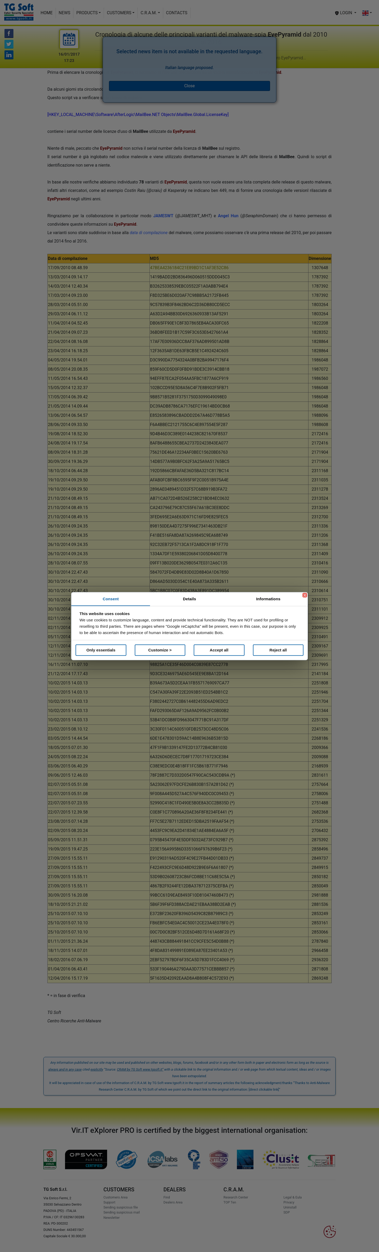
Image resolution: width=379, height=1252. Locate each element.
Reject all (278, 650)
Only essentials (100, 650)
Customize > (160, 650)
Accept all (219, 650)
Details (189, 598)
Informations (268, 598)
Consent (111, 598)
